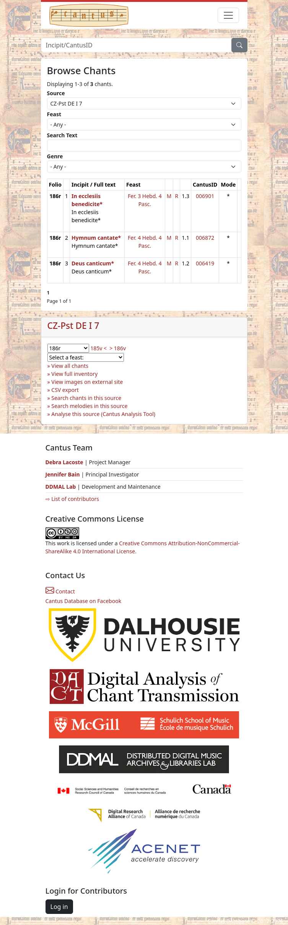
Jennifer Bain (63, 474)
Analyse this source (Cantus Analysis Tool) (103, 414)
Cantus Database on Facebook (84, 601)
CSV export (65, 389)
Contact (60, 591)
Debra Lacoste (64, 462)
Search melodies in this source (89, 406)
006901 (205, 196)
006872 (205, 237)
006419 (205, 263)
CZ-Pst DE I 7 (73, 326)
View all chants (69, 365)
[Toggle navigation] (228, 15)
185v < (98, 348)
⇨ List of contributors (72, 498)
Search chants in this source (86, 398)
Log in (59, 906)
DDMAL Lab (61, 486)
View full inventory (74, 373)
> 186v (117, 348)
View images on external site (87, 381)
